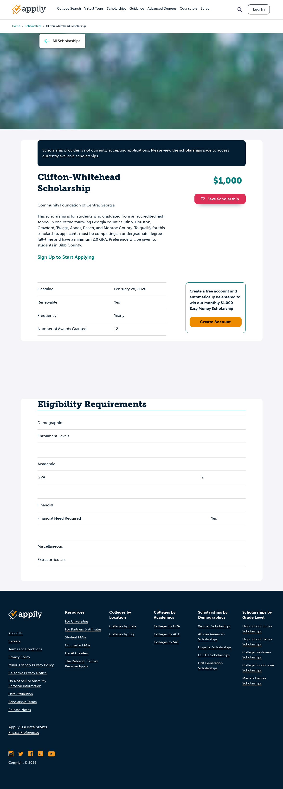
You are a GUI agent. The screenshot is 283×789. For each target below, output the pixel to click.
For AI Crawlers (77, 653)
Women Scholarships (214, 626)
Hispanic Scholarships (214, 647)
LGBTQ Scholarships (214, 655)
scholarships (190, 150)
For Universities (76, 621)
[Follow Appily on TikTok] (40, 753)
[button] (204, 199)
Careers (14, 641)
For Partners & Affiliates (83, 629)
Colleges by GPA (167, 626)
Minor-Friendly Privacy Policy (31, 665)
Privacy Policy (19, 657)
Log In (259, 9)
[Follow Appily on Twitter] (20, 753)
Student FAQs (75, 637)
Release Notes (19, 710)
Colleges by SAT (166, 642)
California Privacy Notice (27, 673)
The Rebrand (74, 661)
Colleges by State (122, 626)
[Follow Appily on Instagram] (10, 753)
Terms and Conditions (25, 649)
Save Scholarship (220, 199)
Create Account (215, 321)
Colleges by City (122, 634)
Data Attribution (20, 694)
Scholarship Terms (22, 702)
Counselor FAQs (77, 645)
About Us (15, 633)
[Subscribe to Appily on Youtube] (51, 753)
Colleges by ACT (167, 634)
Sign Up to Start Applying (66, 257)
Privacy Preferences (23, 732)
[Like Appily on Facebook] (30, 753)
